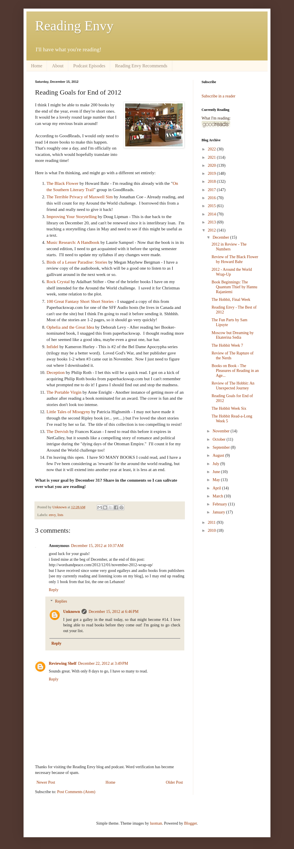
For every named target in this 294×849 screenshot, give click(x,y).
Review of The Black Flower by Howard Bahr (235, 259)
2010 (212, 530)
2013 (212, 222)
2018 (212, 181)
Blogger (190, 823)
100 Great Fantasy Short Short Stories (80, 301)
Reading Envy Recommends (141, 65)
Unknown (71, 611)
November (221, 431)
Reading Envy (74, 25)
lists (60, 515)
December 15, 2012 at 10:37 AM (97, 546)
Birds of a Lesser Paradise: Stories (77, 262)
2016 (212, 198)
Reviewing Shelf (62, 663)
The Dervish (58, 431)
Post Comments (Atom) (76, 792)
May (216, 480)
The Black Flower (62, 183)
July (216, 464)
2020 (212, 165)
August (218, 455)
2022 (212, 149)
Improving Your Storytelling (72, 216)
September (221, 447)
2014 (212, 214)
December (221, 237)
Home (36, 65)
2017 (212, 190)
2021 (212, 157)
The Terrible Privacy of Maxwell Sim (80, 196)
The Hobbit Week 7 (227, 345)
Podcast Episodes (89, 65)
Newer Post (45, 782)
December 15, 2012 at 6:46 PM (113, 611)
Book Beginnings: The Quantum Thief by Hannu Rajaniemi (234, 287)
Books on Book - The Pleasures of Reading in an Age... (235, 371)
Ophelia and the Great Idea (70, 327)
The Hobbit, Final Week (231, 299)
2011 (212, 522)
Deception (56, 372)
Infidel (52, 346)
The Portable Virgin (64, 392)
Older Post (174, 782)
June (216, 472)
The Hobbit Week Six (229, 408)
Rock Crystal (58, 281)
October (219, 439)
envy (52, 515)
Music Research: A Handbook (73, 242)
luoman (156, 823)
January (219, 512)
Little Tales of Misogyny (68, 411)
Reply (53, 590)
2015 (212, 206)
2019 (212, 173)
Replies (61, 601)
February (220, 504)
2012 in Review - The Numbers (229, 246)
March (218, 496)
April (217, 488)
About (57, 65)
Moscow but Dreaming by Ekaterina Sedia (233, 335)
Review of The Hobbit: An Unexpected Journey (233, 385)
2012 (212, 230)
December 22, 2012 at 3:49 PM (103, 663)
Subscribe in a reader (218, 96)
